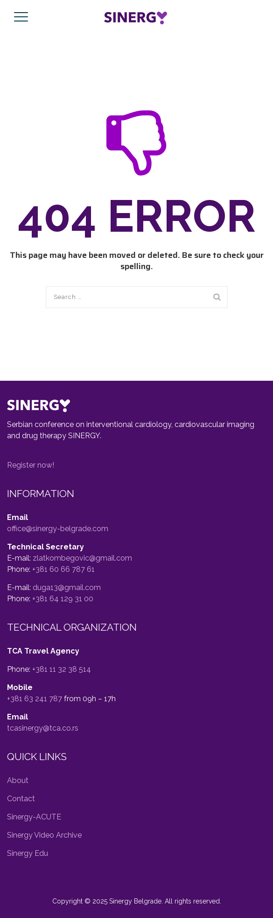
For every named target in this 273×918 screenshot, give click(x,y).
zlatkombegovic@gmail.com (82, 558)
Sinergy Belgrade (135, 901)
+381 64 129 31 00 (62, 598)
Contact (21, 798)
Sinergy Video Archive (44, 835)
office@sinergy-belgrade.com (57, 528)
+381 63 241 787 (34, 698)
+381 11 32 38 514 (61, 669)
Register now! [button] (30, 465)
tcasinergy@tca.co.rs (42, 728)
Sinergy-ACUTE (34, 816)
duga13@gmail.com (67, 587)
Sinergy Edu (27, 853)
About (17, 780)
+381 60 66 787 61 (63, 569)
